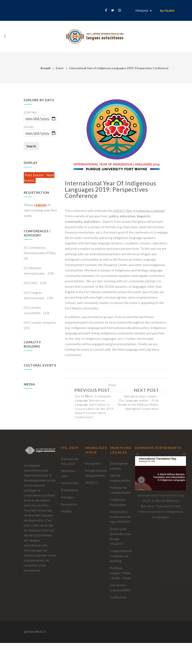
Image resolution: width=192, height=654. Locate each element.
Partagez (67, 497)
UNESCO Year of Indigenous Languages (139, 211)
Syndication (118, 597)
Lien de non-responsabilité (120, 587)
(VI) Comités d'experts (40, 322)
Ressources (69, 504)
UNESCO (92, 482)
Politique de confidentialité (120, 489)
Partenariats (70, 483)
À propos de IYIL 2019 (69, 461)
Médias (66, 511)
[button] (184, 454)
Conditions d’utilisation (118, 502)
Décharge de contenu (119, 465)
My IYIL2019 (167, 10)
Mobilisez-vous (69, 473)
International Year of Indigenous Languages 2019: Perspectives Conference (110, 189)
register (41, 205)
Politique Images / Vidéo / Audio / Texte (120, 573)
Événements (69, 490)
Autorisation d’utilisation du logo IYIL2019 (120, 517)
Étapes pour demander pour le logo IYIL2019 (120, 536)
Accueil (45, 68)
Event (60, 68)
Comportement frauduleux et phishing (121, 556)
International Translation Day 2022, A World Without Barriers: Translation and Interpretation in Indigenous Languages (160, 506)
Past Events (35, 175)
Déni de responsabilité (120, 477)
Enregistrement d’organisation (96, 472)
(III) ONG (31, 283)
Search (31, 146)
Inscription (92, 463)
